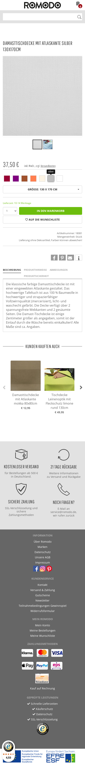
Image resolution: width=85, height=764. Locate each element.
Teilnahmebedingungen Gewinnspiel (42, 606)
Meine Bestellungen (43, 630)
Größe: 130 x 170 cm (53, 189)
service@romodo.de (63, 512)
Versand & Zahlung (42, 590)
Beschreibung (12, 270)
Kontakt (42, 585)
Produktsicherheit (36, 276)
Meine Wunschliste (42, 636)
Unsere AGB (42, 557)
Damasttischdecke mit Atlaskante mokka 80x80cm (25, 399)
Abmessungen (59, 270)
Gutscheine (42, 595)
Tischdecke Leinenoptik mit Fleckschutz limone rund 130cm (59, 401)
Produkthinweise (35, 270)
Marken (42, 547)
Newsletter (42, 600)
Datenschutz (43, 552)
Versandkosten (48, 166)
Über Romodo (42, 541)
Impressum (42, 562)
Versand (56, 477)
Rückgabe (74, 477)
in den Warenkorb (50, 211)
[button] (78, 3)
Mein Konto (42, 625)
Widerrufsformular (42, 611)
